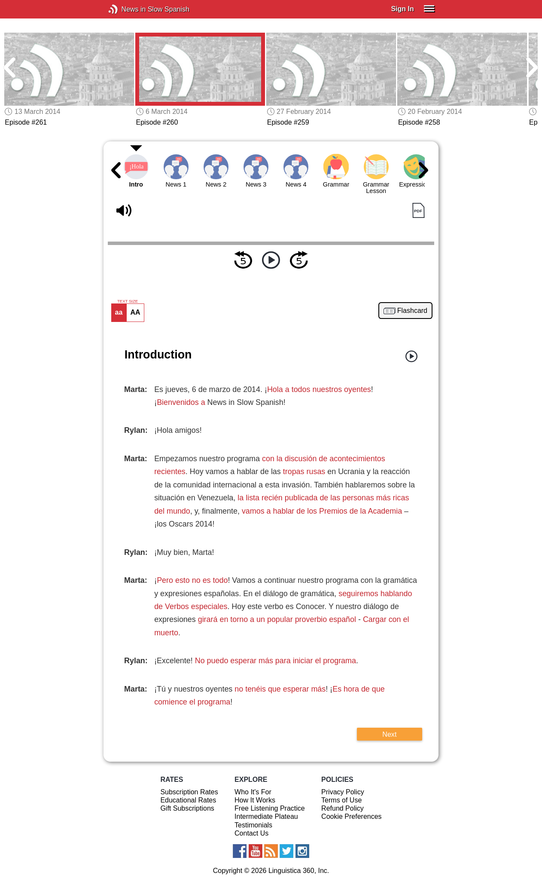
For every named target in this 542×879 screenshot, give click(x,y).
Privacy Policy (342, 792)
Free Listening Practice (269, 808)
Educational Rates (188, 800)
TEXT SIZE (127, 301)
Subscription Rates (189, 792)
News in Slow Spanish (126, 9)
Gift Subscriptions (187, 808)
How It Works (254, 800)
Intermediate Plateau (266, 816)
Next (389, 734)
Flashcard (412, 310)
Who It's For (252, 792)
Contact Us (251, 833)
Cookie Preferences (351, 816)
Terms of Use (341, 800)
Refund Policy (342, 808)
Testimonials (253, 825)
